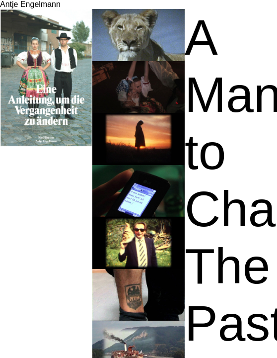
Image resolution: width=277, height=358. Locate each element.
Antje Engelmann (30, 4)
